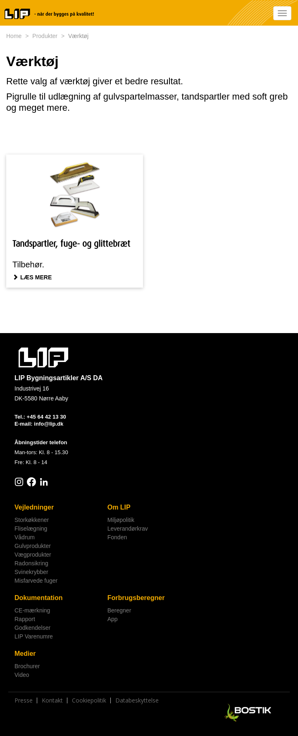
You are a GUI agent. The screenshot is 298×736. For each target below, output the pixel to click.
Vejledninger (34, 507)
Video (21, 675)
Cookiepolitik (89, 700)
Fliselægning (30, 528)
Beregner (119, 610)
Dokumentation (38, 597)
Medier (25, 653)
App (112, 619)
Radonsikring (31, 563)
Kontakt (52, 700)
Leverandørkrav (127, 528)
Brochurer (27, 666)
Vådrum (24, 537)
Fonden (117, 537)
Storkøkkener (31, 520)
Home (13, 36)
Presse (23, 700)
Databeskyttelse (137, 700)
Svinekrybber (31, 572)
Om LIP (119, 507)
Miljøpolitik (120, 520)
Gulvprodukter (32, 546)
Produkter (44, 36)
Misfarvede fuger (35, 580)
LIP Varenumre (33, 636)
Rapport (24, 619)
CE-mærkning (32, 610)
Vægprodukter (32, 554)
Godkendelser (32, 627)
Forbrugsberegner (136, 597)
